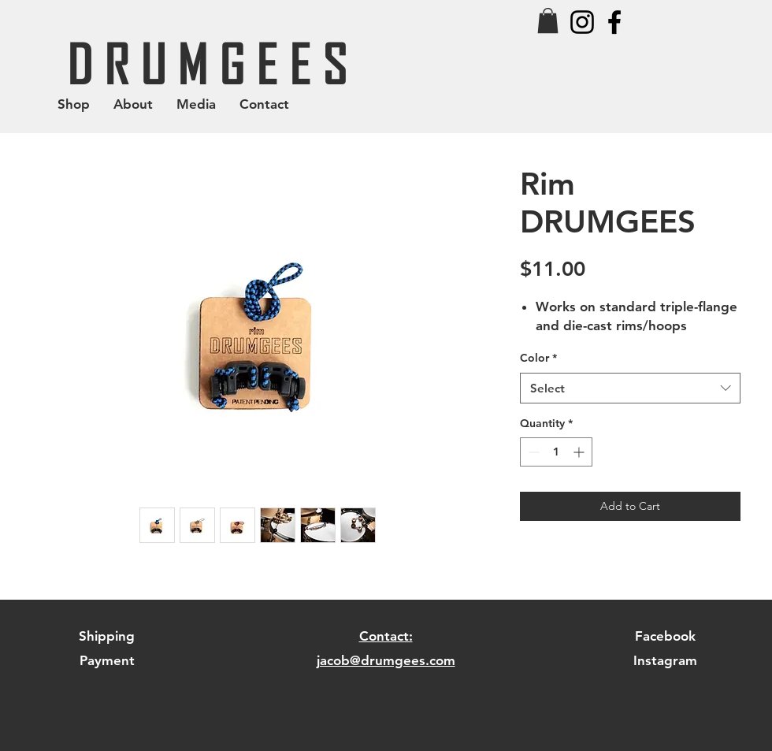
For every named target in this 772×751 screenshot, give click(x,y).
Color (538, 358)
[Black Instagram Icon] (582, 22)
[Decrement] (532, 452)
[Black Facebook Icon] (614, 22)
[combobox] (630, 388)
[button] (548, 20)
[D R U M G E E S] (207, 62)
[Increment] (580, 452)
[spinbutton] (556, 452)
